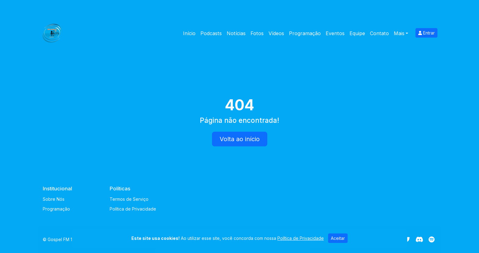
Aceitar (338, 238)
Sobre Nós (53, 199)
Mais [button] (399, 33)
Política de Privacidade (133, 208)
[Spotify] (431, 239)
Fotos (257, 33)
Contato (379, 33)
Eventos (335, 33)
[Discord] (419, 239)
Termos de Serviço (129, 199)
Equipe (357, 33)
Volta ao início (240, 139)
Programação (305, 33)
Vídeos (276, 33)
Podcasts (211, 33)
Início (189, 33)
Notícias (236, 33)
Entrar (426, 32)
